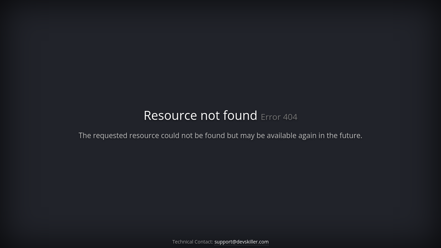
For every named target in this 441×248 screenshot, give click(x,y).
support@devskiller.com (241, 241)
